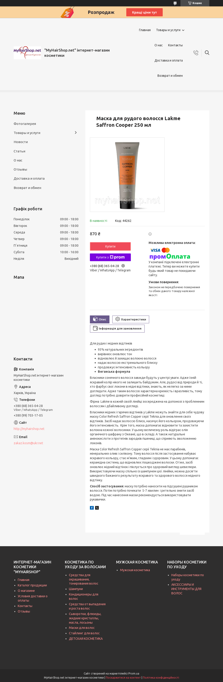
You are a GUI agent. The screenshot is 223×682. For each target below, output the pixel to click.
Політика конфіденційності (161, 677)
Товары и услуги (168, 30)
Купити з (110, 257)
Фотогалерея (25, 124)
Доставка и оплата (169, 60)
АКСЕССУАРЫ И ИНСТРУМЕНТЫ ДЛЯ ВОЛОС (186, 589)
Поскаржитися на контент (123, 677)
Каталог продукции (32, 585)
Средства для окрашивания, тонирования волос (83, 579)
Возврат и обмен (170, 75)
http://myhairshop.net (29, 429)
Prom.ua (133, 673)
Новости (21, 142)
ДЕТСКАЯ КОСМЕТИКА (86, 638)
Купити (110, 246)
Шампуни (76, 589)
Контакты (175, 45)
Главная (145, 30)
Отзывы (20, 169)
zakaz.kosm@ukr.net (28, 443)
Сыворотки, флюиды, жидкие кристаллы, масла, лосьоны (85, 618)
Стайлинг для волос (84, 633)
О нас (159, 45)
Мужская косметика (135, 570)
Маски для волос (82, 628)
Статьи (19, 151)
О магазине (26, 591)
